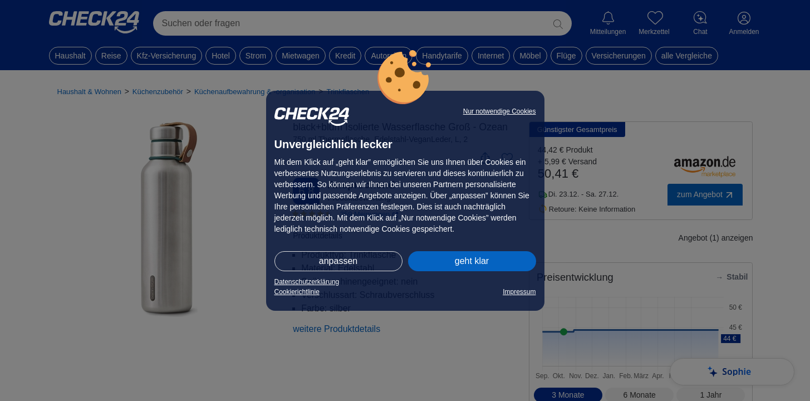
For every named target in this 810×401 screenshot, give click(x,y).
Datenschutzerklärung (307, 282)
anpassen (338, 261)
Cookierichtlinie (297, 292)
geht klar (472, 261)
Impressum (519, 292)
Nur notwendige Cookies (499, 111)
